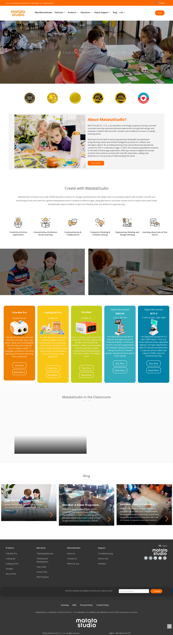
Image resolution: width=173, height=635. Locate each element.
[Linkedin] (155, 558)
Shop (160, 13)
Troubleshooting (105, 553)
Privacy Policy (86, 605)
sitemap (65, 605)
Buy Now (19, 365)
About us (71, 553)
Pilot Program (43, 577)
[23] (19, 328)
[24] (86, 328)
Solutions (60, 12)
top (169, 626)
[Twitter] (150, 558)
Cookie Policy (102, 605)
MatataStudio (73, 548)
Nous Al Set (11, 574)
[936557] (159, 552)
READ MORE (96, 163)
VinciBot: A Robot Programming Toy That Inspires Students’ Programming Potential (81, 505)
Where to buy (73, 563)
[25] (53, 328)
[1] (87, 400)
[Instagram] (165, 558)
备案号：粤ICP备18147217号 (119, 633)
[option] (30, 98)
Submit (157, 591)
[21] (120, 327)
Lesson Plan (42, 572)
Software (102, 563)
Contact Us (72, 558)
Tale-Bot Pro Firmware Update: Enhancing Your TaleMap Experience (24, 506)
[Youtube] (160, 558)
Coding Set (10, 558)
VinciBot (9, 568)
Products (73, 12)
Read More (19, 372)
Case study (41, 567)
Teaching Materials (45, 553)
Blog (115, 12)
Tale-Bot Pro (11, 553)
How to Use (103, 558)
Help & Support (102, 12)
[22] (153, 327)
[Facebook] (146, 558)
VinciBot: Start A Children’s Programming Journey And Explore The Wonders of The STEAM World (139, 504)
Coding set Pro (12, 563)
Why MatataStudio (43, 12)
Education (86, 12)
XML (74, 605)
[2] (87, 479)
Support (101, 548)
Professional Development (42, 560)
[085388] (49, 141)
